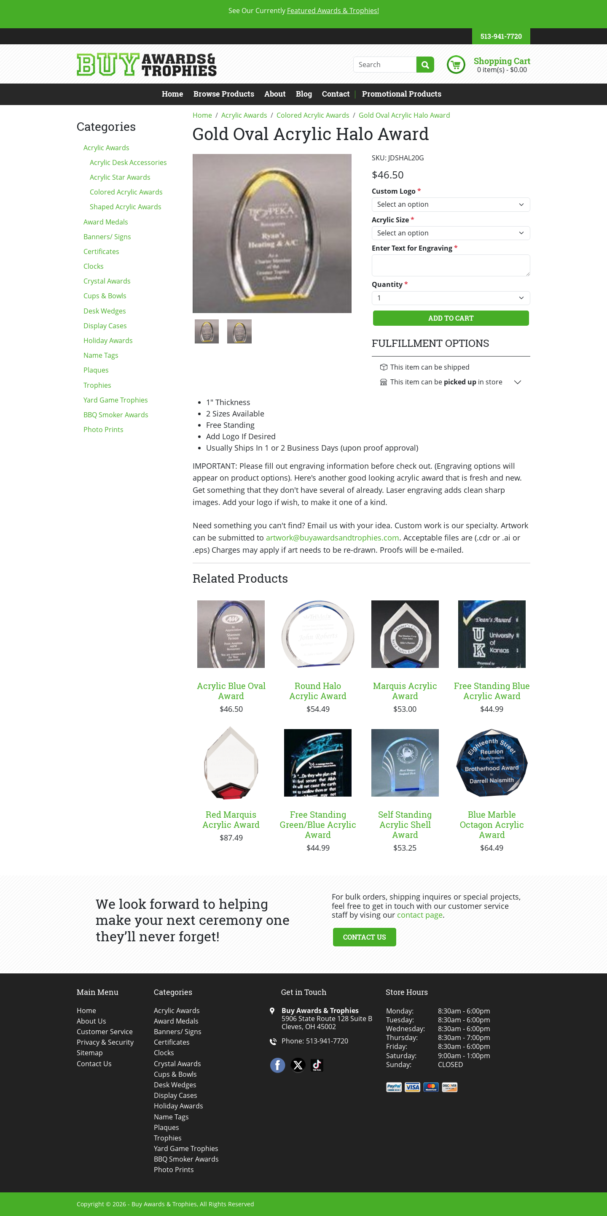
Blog (304, 94)
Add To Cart (451, 317)
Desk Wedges (104, 311)
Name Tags (100, 355)
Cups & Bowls (104, 295)
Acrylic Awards (106, 147)
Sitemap (90, 1053)
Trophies (97, 385)
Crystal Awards (107, 281)
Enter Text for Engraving (415, 248)
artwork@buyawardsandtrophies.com (332, 537)
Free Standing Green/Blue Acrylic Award (318, 824)
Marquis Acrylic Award (405, 690)
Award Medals (105, 222)
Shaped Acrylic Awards (125, 206)
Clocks (93, 266)
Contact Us (364, 936)
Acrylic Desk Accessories (128, 162)
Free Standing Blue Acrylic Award (492, 690)
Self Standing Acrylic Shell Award (405, 824)
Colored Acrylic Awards (126, 192)
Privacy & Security (105, 1042)
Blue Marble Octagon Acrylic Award (492, 824)
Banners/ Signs (107, 236)
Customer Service (105, 1032)
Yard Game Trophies (115, 400)
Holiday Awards (108, 340)
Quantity (390, 285)
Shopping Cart (502, 60)
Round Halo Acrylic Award (317, 690)
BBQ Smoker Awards (115, 414)
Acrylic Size (393, 220)
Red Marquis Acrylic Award (231, 819)
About (275, 94)
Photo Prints (103, 429)
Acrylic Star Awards (120, 177)
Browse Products (223, 94)
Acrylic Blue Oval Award (231, 690)
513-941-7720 (501, 36)
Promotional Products (401, 94)
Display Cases (105, 325)
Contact (336, 94)
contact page (420, 915)
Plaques (96, 370)
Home (172, 94)
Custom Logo (396, 191)
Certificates (101, 251)
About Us (91, 1021)
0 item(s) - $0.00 (502, 69)
